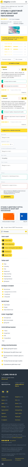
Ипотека (17, 406)
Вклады (3, 406)
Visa (5, 269)
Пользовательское (21, 459)
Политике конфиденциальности (12, 192)
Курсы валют (4, 410)
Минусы (3, 182)
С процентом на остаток (10, 291)
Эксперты (4, 416)
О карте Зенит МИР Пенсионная (11, 227)
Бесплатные (7, 289)
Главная (3, 6)
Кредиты (17, 397)
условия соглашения (17, 437)
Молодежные (7, 317)
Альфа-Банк (7, 333)
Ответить (24, 92)
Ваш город (3, 155)
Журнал (3, 413)
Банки (16, 403)
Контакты (17, 420)
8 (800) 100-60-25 (10, 374)
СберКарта (8, 251)
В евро (5, 307)
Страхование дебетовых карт (12, 364)
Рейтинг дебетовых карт (11, 6)
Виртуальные (7, 276)
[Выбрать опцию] (14, 192)
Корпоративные (8, 278)
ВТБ (5, 335)
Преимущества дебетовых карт (13, 352)
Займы (3, 397)
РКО (16, 400)
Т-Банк (5, 330)
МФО (2, 403)
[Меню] (26, 1)
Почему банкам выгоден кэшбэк (13, 361)
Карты (3, 400)
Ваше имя (3, 134)
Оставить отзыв (14, 63)
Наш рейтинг (13, 440)
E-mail (8, 148)
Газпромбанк (7, 338)
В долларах (7, 304)
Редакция (17, 416)
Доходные (6, 281)
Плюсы (2, 172)
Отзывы (14, 231)
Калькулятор (18, 410)
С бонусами (7, 296)
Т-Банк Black (8, 240)
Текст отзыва (4, 162)
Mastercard (7, 271)
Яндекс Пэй (8, 255)
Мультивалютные (8, 309)
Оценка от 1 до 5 (5, 141)
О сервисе (4, 420)
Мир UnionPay (7, 274)
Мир (5, 264)
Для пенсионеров (8, 320)
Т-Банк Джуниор (9, 244)
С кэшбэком (7, 294)
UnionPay (6, 266)
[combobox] (7, 59)
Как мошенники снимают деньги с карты (14, 356)
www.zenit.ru (4, 23)
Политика (7, 459)
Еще (3, 340)
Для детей (6, 322)
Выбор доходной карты (10, 348)
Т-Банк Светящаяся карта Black (13, 248)
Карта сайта (18, 413)
